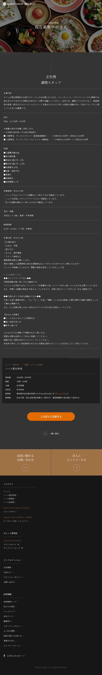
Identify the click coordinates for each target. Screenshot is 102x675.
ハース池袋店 (9, 502)
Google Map (61, 393)
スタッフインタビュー (12, 626)
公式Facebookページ (16, 655)
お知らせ (7, 572)
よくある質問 (9, 631)
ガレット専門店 (10, 533)
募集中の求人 (9, 640)
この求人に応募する (51, 416)
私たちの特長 (9, 606)
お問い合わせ (9, 582)
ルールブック (9, 611)
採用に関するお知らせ (13, 636)
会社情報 (7, 567)
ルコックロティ (10, 511)
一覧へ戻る (54, 433)
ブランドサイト (10, 544)
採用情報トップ (10, 601)
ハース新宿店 (9, 498)
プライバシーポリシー (13, 577)
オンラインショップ (12, 548)
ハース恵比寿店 (10, 495)
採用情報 (7, 594)
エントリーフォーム (12, 645)
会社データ (8, 616)
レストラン (8, 484)
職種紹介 (7, 621)
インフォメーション (12, 560)
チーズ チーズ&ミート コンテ (15, 521)
